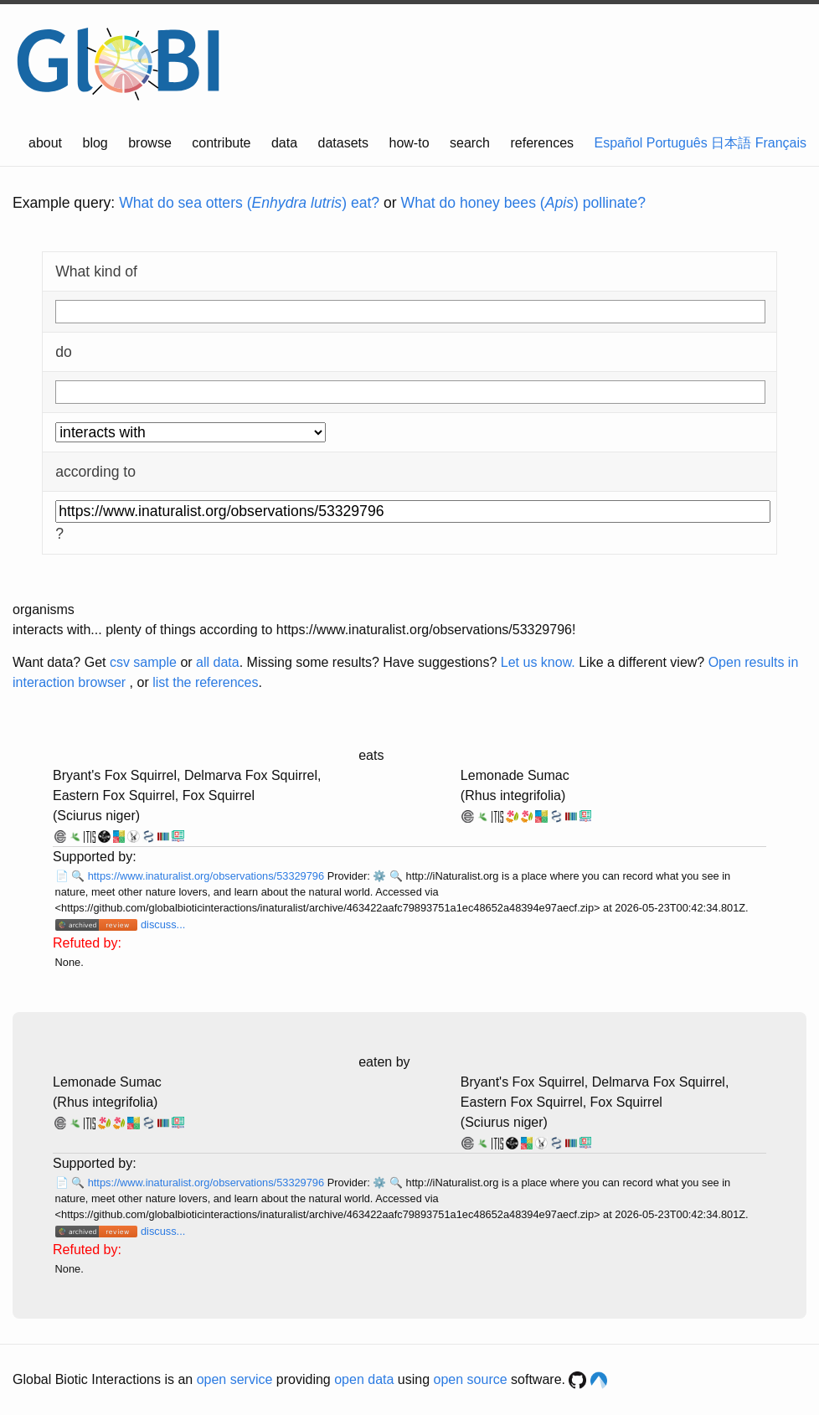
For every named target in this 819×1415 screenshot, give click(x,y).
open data (364, 1379)
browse (150, 143)
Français (780, 143)
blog (95, 143)
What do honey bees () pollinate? (523, 202)
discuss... (163, 924)
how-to (409, 143)
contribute (221, 143)
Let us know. (538, 662)
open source (470, 1379)
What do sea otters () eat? (249, 202)
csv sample (143, 662)
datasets (343, 143)
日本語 (731, 143)
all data (218, 662)
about (45, 143)
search (470, 143)
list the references (205, 682)
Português (677, 143)
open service (235, 1379)
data (284, 143)
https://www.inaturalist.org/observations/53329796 (207, 876)
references (542, 143)
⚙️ (379, 876)
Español (619, 143)
